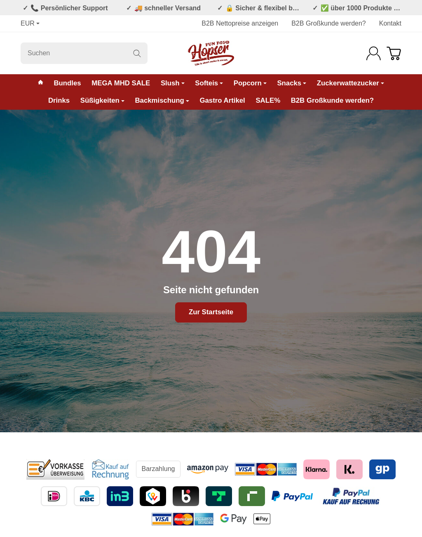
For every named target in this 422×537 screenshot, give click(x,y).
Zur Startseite (211, 312)
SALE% (268, 100)
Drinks (59, 100)
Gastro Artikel (222, 100)
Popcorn (250, 83)
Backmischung (162, 100)
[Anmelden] (373, 53)
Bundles (67, 83)
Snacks (291, 83)
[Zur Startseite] (211, 53)
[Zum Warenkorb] (393, 53)
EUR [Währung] (30, 23)
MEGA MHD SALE (120, 83)
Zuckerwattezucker (350, 83)
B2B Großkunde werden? (328, 23)
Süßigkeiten (102, 100)
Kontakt (390, 23)
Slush (173, 83)
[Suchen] (84, 53)
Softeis (209, 83)
